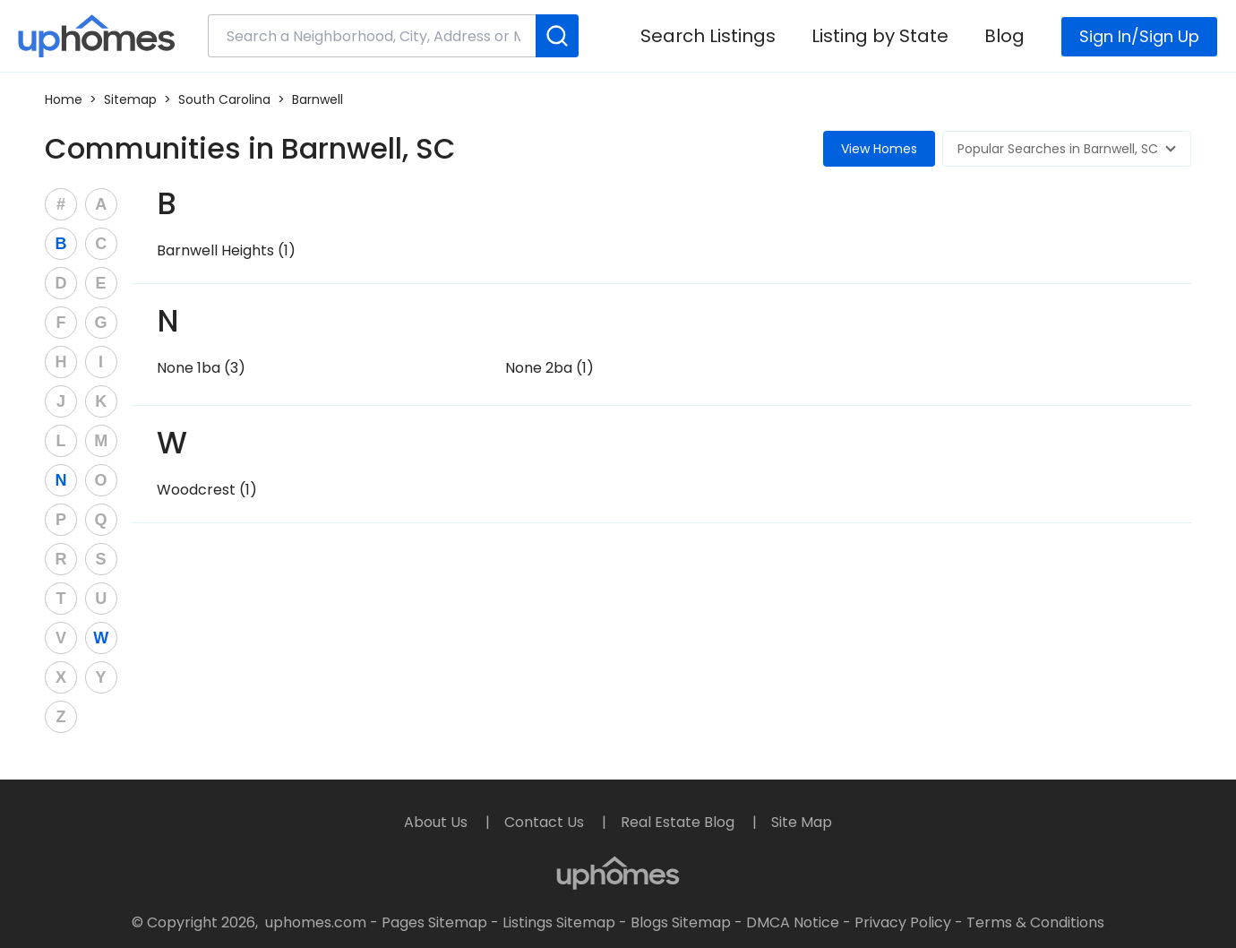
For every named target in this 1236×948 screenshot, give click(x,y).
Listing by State (879, 35)
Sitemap (130, 99)
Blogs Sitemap (681, 922)
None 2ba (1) (549, 368)
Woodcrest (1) (207, 489)
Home (63, 99)
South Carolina (224, 99)
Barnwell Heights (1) (226, 250)
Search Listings (708, 35)
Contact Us (546, 822)
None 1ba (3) (201, 368)
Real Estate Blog (679, 822)
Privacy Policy (902, 922)
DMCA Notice (792, 922)
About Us (437, 822)
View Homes (879, 149)
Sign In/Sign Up (1139, 36)
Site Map (801, 822)
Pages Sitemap (434, 922)
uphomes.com (315, 922)
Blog (1004, 35)
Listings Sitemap (558, 922)
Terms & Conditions (1035, 922)
